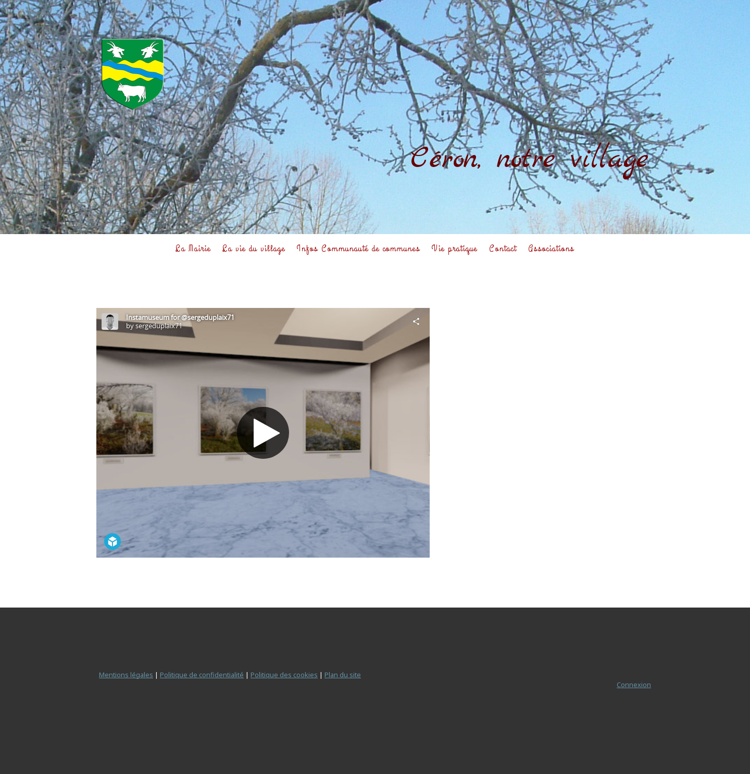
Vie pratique (455, 248)
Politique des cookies (284, 674)
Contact (503, 248)
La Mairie (193, 248)
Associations (551, 248)
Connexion (634, 684)
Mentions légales (126, 674)
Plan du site (342, 674)
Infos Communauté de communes (358, 248)
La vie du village (253, 248)
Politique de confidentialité (202, 674)
